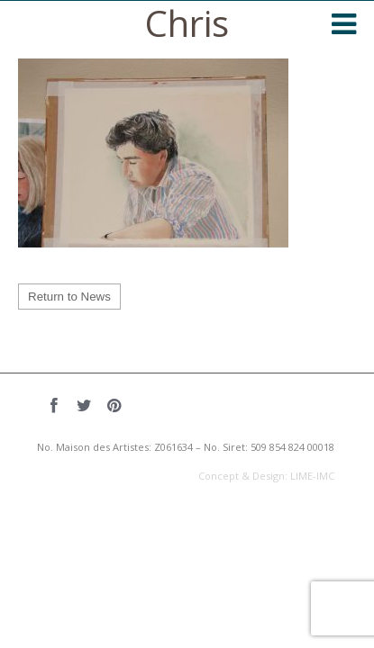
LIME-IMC (312, 475)
